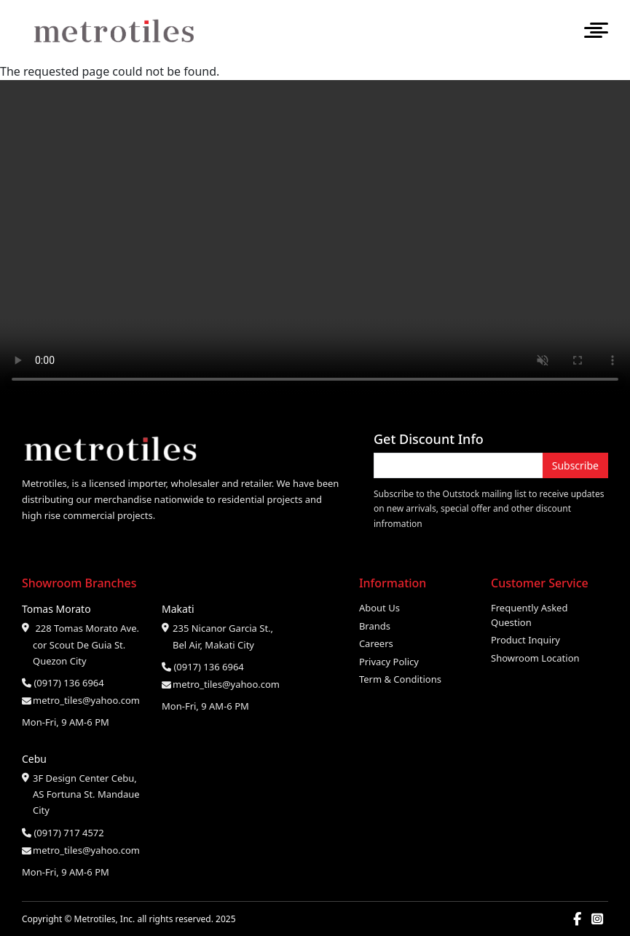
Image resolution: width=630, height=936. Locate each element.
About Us (379, 607)
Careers (376, 643)
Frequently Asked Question (529, 615)
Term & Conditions (400, 679)
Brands (374, 625)
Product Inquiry (525, 639)
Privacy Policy (389, 661)
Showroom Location (535, 658)
